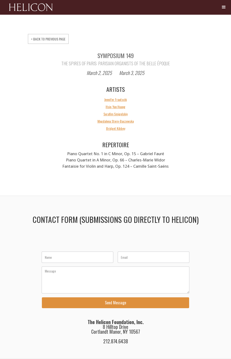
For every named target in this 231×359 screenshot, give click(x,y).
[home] (27, 9)
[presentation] (78, 240)
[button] (224, 7)
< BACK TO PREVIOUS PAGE (48, 38)
